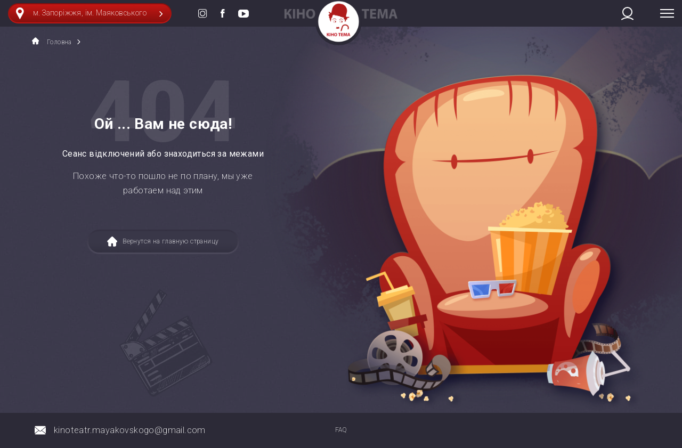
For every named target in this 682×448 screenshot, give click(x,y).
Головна (52, 41)
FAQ (341, 430)
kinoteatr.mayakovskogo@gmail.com (130, 430)
